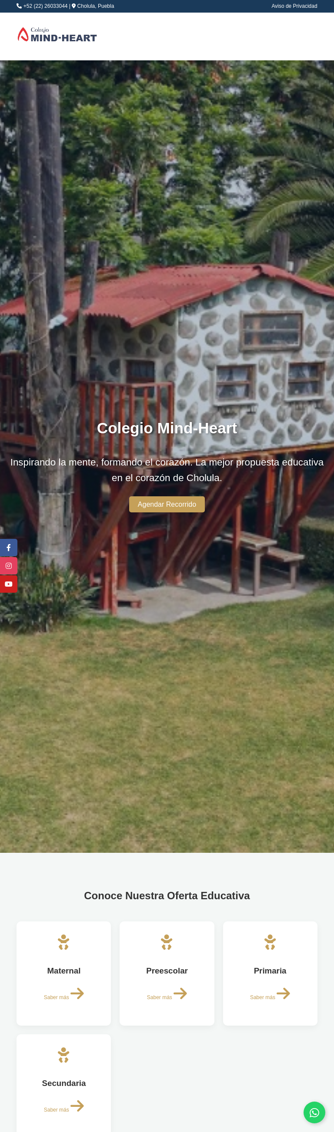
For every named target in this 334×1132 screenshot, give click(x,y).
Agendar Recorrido (167, 504)
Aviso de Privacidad (294, 6)
